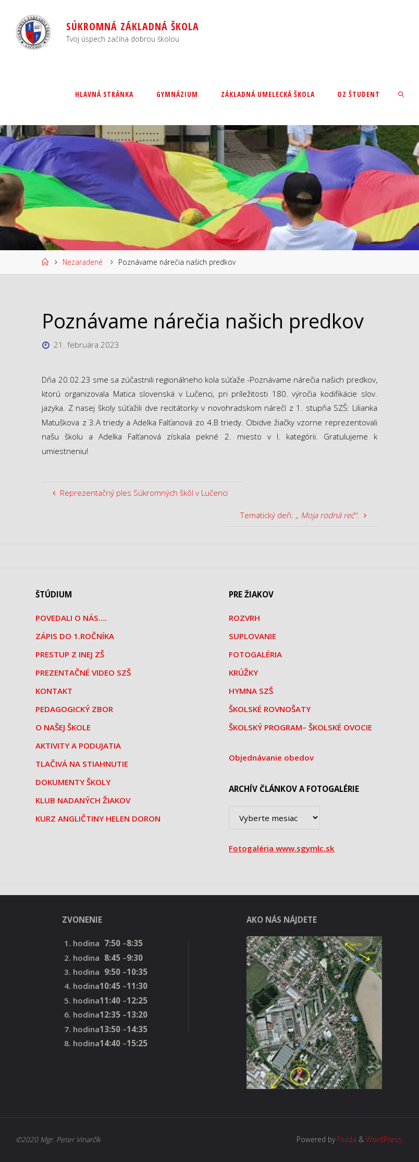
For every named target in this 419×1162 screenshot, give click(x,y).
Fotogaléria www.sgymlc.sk (282, 848)
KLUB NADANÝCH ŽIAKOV (82, 800)
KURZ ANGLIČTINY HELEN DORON (98, 818)
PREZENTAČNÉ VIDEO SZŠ (83, 672)
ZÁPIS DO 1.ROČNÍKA (74, 636)
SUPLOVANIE (252, 636)
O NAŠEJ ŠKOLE (63, 727)
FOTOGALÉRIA (255, 654)
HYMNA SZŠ (251, 691)
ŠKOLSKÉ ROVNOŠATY (270, 709)
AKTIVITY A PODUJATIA (78, 745)
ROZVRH (244, 618)
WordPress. (384, 1139)
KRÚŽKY (243, 672)
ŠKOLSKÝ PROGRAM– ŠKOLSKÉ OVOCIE (300, 727)
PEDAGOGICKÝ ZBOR (74, 709)
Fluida (345, 1139)
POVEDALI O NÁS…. (71, 618)
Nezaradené (83, 262)
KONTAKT (53, 691)
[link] (401, 94)
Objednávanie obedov (271, 757)
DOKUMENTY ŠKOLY (72, 782)
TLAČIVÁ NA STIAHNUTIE (81, 764)
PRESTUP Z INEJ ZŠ (69, 654)
